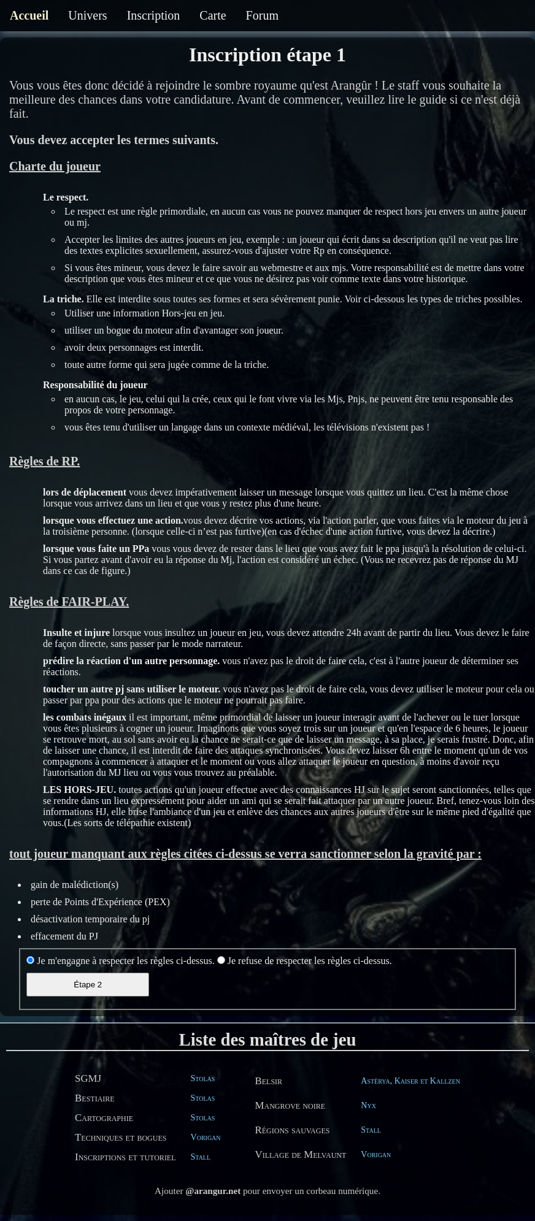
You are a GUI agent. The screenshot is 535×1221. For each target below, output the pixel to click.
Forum (262, 15)
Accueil (29, 15)
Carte (212, 15)
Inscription (153, 15)
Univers (87, 15)
